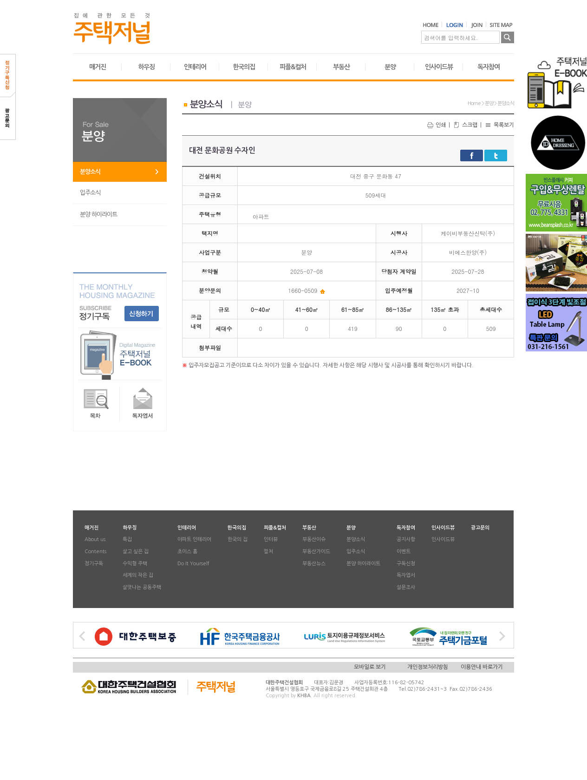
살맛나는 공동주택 (142, 587)
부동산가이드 (316, 551)
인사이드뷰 (439, 67)
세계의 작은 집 (138, 575)
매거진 (97, 67)
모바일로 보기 (370, 667)
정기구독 (94, 563)
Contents (95, 551)
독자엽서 (406, 575)
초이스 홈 (187, 551)
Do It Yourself (193, 563)
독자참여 (488, 67)
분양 (390, 67)
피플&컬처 (293, 67)
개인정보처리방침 (427, 667)
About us (95, 539)
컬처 (268, 551)
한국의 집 (238, 539)
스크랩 (465, 125)
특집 (127, 539)
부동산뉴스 (314, 563)
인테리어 (195, 67)
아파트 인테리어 (194, 539)
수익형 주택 (135, 563)
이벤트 (404, 551)
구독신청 (406, 563)
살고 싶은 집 (136, 551)
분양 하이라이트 (98, 215)
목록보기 (499, 125)
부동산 (341, 67)
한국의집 (244, 67)
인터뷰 (271, 539)
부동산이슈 (314, 539)
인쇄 (436, 125)
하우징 (146, 67)
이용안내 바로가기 (482, 667)
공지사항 (406, 539)
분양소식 (90, 172)
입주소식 (90, 193)
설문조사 (406, 587)
